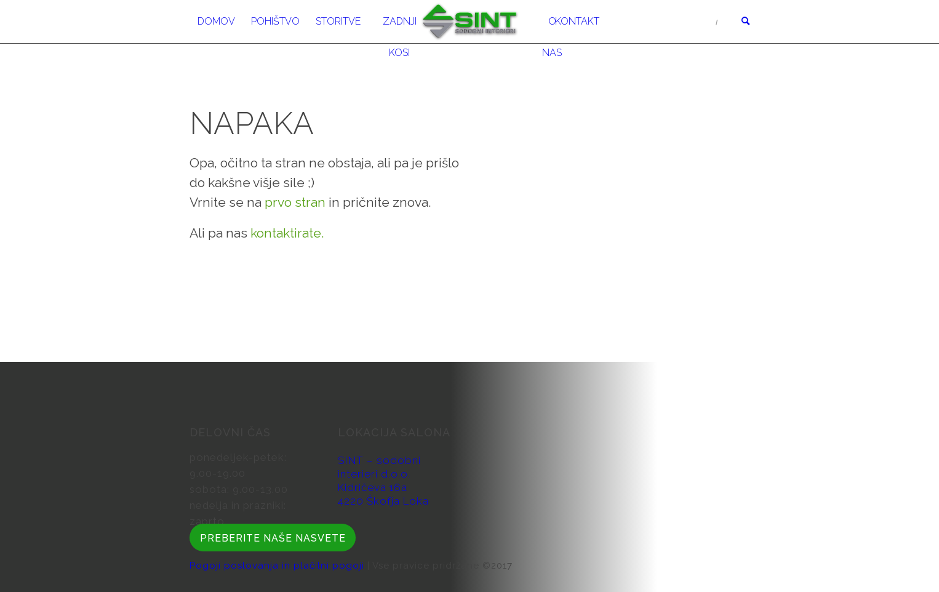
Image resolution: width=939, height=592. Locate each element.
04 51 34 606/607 (669, 21)
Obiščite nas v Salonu (670, 52)
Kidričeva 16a (372, 487)
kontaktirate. (287, 233)
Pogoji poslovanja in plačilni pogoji (278, 565)
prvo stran (295, 202)
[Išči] (741, 21)
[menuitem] (216, 21)
